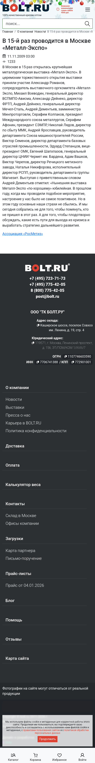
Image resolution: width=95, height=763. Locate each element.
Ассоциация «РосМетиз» (22, 234)
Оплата (13, 465)
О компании (17, 387)
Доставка (15, 446)
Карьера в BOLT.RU (23, 423)
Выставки (15, 407)
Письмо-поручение (24, 558)
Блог (10, 600)
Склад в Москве (21, 515)
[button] (88, 9)
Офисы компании (22, 523)
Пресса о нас (18, 415)
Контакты (15, 503)
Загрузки (14, 538)
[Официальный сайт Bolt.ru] (27, 7)
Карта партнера (20, 550)
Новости (14, 399)
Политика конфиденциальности (36, 430)
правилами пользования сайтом (41, 730)
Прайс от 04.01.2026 (25, 585)
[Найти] (87, 23)
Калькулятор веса (23, 484)
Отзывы (14, 639)
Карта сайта (17, 658)
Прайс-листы (18, 573)
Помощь (14, 620)
